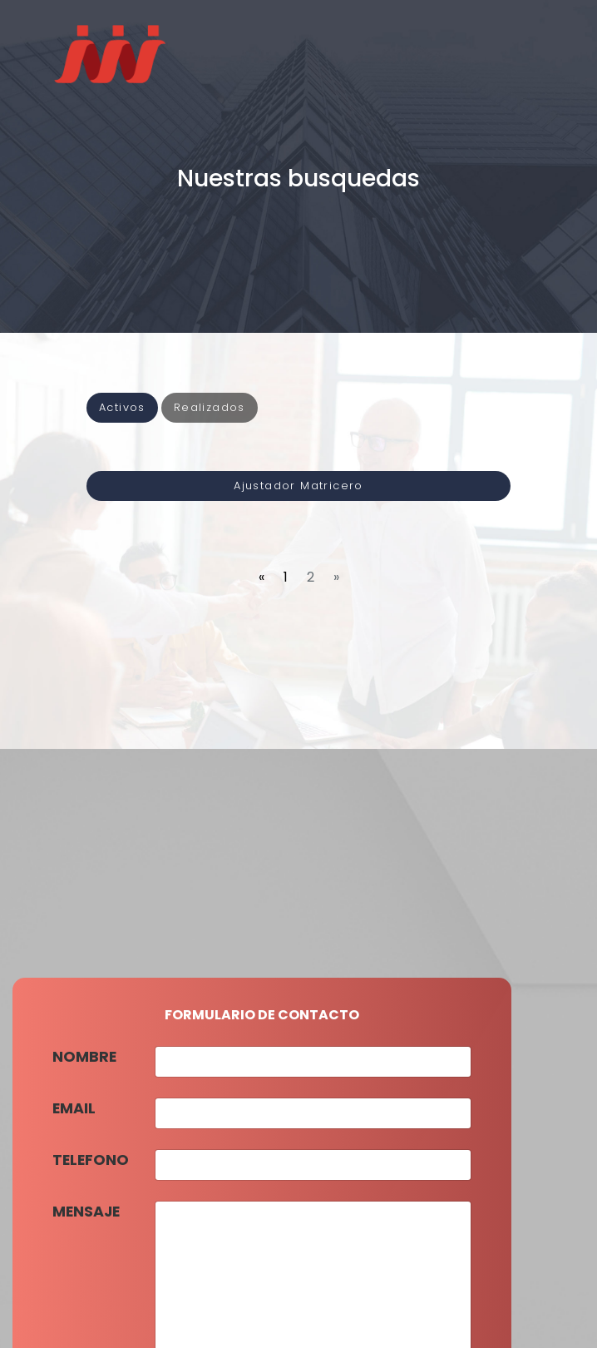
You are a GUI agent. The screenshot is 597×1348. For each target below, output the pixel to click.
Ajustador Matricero (298, 485)
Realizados (209, 407)
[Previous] (261, 577)
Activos (122, 407)
